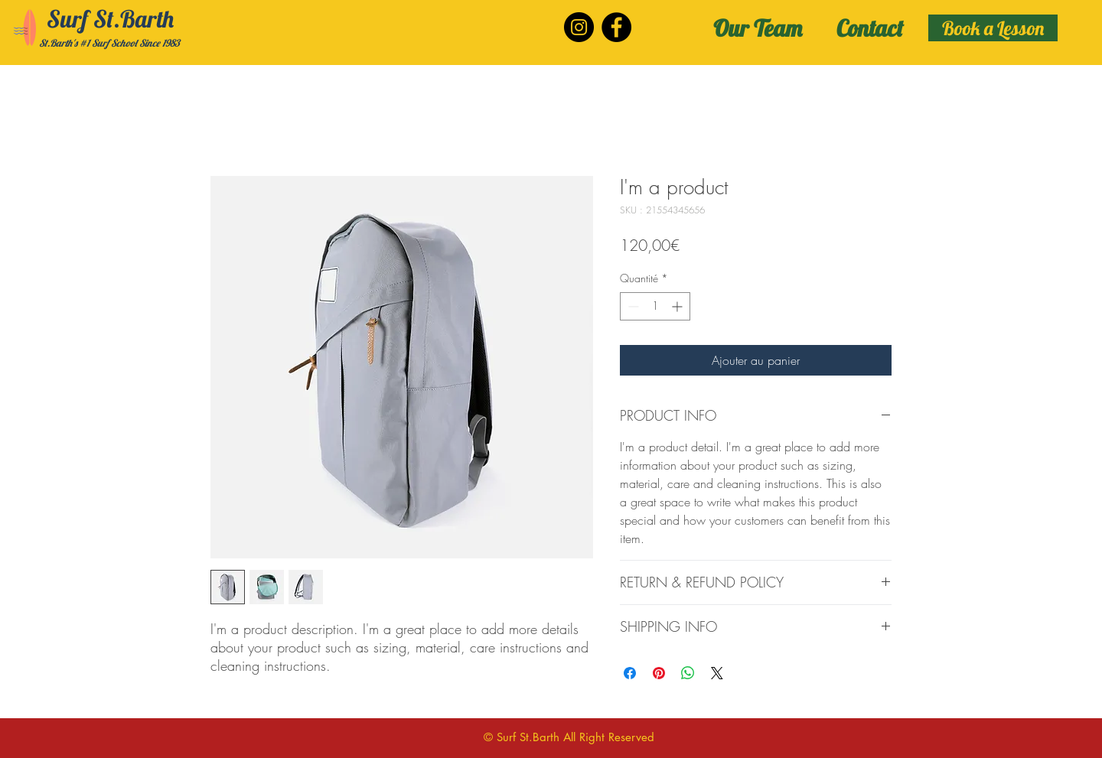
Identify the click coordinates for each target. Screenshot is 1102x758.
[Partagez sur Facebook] (630, 673)
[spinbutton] (655, 306)
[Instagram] (579, 27)
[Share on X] (717, 673)
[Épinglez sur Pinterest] (659, 673)
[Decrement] (631, 306)
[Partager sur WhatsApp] (688, 673)
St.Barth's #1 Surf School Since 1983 (109, 43)
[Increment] (678, 306)
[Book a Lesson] (993, 28)
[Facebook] (616, 27)
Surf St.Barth (110, 19)
